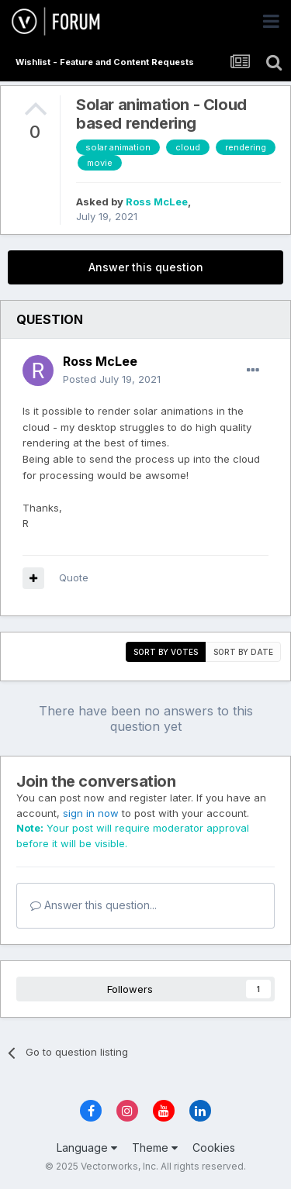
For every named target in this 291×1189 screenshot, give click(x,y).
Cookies (213, 1147)
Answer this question (145, 267)
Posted (112, 379)
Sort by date (243, 652)
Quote (73, 577)
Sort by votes (165, 652)
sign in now (91, 813)
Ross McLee (157, 201)
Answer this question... (93, 905)
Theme (155, 1147)
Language (87, 1147)
